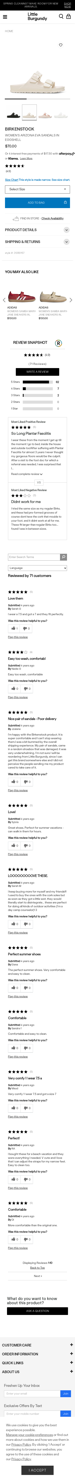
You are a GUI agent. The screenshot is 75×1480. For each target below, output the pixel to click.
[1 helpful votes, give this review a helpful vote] (14, 628)
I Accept (37, 1470)
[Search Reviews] (37, 557)
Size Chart (11, 180)
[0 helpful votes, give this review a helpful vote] (14, 689)
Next (70, 300)
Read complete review (27, 474)
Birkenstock (19, 129)
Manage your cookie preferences (29, 1435)
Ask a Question (37, 1311)
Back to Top (37, 1267)
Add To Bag (47, 203)
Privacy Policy (21, 1444)
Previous (6, 301)
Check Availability (52, 218)
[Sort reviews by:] (37, 568)
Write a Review (37, 372)
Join (65, 1393)
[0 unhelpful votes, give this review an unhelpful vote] (26, 628)
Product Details (37, 229)
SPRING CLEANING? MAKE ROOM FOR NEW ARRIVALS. (38, 5)
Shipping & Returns (37, 241)
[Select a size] (37, 189)
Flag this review (18, 637)
